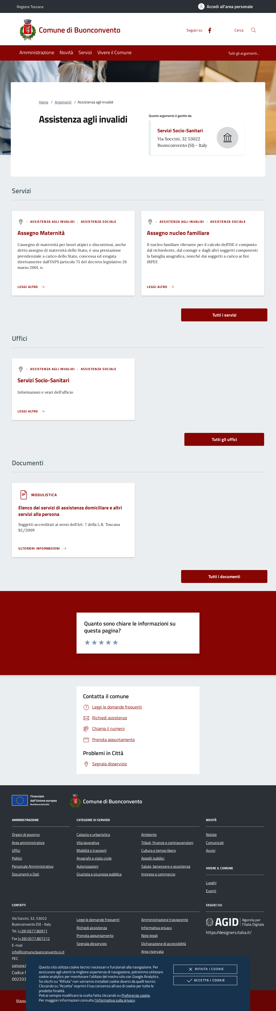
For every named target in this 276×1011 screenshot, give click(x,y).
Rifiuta (205, 969)
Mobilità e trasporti (91, 850)
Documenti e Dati (25, 874)
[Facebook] (207, 29)
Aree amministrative (28, 843)
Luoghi (211, 883)
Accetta (205, 980)
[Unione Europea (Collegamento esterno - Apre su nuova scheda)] (36, 801)
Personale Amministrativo (32, 866)
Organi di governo (26, 835)
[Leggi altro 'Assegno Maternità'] (31, 287)
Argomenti (63, 102)
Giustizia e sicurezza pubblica (99, 874)
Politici (17, 858)
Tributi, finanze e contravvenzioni (167, 843)
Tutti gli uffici (224, 439)
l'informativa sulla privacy (115, 1000)
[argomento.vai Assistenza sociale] (99, 221)
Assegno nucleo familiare (178, 232)
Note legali (149, 936)
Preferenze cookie (136, 995)
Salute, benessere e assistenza (165, 866)
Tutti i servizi (224, 315)
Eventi (211, 891)
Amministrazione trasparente (164, 920)
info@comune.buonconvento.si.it (38, 952)
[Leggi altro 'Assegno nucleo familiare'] (160, 287)
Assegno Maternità (41, 232)
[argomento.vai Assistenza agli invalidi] (53, 221)
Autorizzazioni (87, 866)
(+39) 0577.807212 (34, 938)
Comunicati (215, 843)
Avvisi (210, 850)
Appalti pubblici (152, 858)
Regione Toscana (30, 6)
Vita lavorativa (88, 843)
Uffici (16, 850)
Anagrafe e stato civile (94, 858)
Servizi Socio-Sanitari (180, 130)
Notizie (211, 835)
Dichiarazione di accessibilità (163, 944)
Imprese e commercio (158, 874)
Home (43, 102)
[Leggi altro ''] (31, 411)
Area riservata (152, 951)
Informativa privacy (156, 928)
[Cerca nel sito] (253, 30)
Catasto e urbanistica (93, 835)
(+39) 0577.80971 (32, 931)
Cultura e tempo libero (158, 850)
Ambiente (149, 835)
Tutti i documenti (224, 576)
